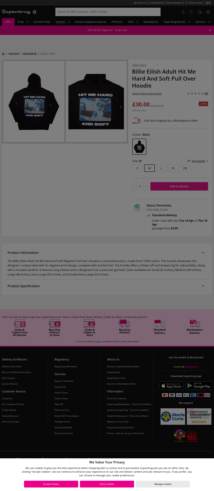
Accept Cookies (51, 484)
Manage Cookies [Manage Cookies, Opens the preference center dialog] (163, 484)
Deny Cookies (107, 484)
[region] (107, 474)
